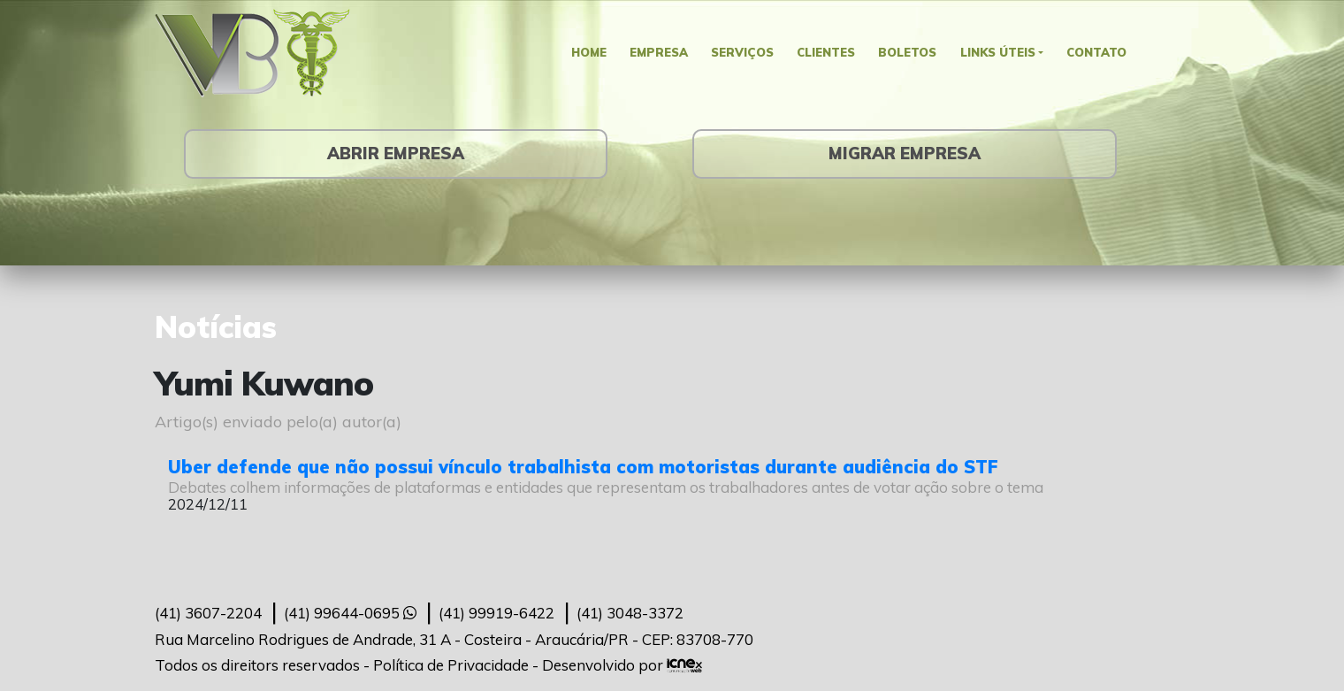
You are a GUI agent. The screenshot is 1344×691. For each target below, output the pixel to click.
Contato (1106, 52)
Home (580, 52)
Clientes (827, 52)
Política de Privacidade (451, 665)
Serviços (740, 52)
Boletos (911, 52)
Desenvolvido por (622, 665)
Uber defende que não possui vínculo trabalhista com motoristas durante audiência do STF (583, 466)
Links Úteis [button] (1003, 52)
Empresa (652, 52)
